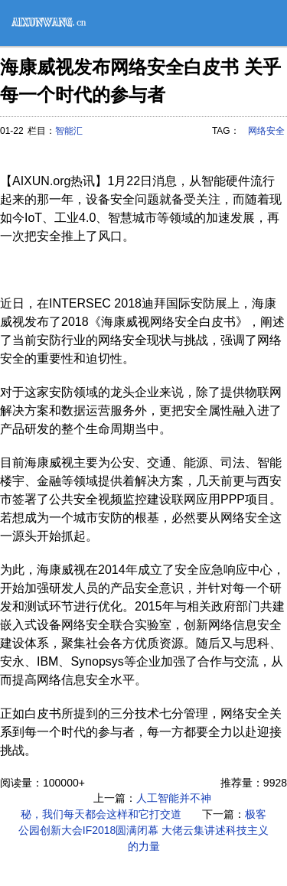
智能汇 (69, 130)
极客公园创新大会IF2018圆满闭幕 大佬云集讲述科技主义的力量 (143, 830)
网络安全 (266, 130)
